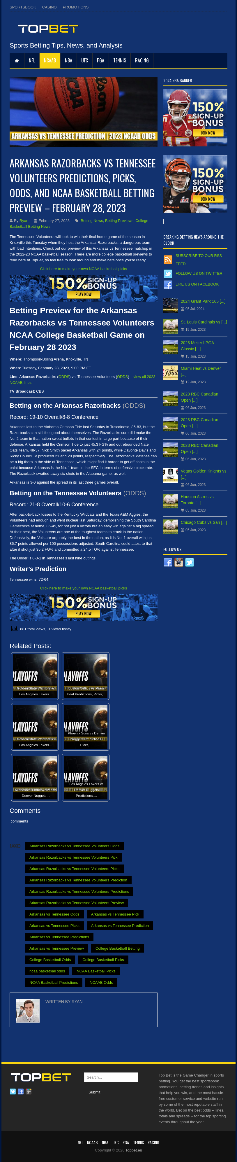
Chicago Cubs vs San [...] (204, 522)
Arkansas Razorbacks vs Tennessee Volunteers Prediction (78, 880)
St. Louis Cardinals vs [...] (204, 322)
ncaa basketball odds (47, 971)
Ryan (24, 220)
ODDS (64, 376)
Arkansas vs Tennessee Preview (56, 948)
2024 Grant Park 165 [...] (203, 301)
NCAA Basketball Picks (96, 971)
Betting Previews (119, 220)
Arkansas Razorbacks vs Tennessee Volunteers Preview (76, 903)
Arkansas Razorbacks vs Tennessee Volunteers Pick (73, 857)
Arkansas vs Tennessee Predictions (59, 937)
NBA (68, 60)
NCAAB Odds (101, 982)
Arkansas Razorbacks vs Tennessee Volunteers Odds (74, 846)
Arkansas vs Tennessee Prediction (120, 925)
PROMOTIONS (76, 7)
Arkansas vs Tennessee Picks (54, 925)
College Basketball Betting (117, 948)
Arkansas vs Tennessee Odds (54, 914)
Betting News (92, 220)
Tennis (119, 60)
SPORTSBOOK (23, 7)
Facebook (20, 1091)
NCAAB (50, 60)
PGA (100, 60)
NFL (32, 60)
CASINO (49, 7)
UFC (84, 60)
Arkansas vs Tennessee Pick (115, 914)
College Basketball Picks (103, 960)
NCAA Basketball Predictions (53, 982)
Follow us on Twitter (199, 273)
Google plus (28, 1091)
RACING (142, 60)
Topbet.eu (133, 1150)
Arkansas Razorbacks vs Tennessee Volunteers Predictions (79, 891)
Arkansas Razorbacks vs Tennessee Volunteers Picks (74, 869)
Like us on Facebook (197, 284)
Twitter (13, 1091)
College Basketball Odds (50, 960)
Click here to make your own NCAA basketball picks (83, 269)
